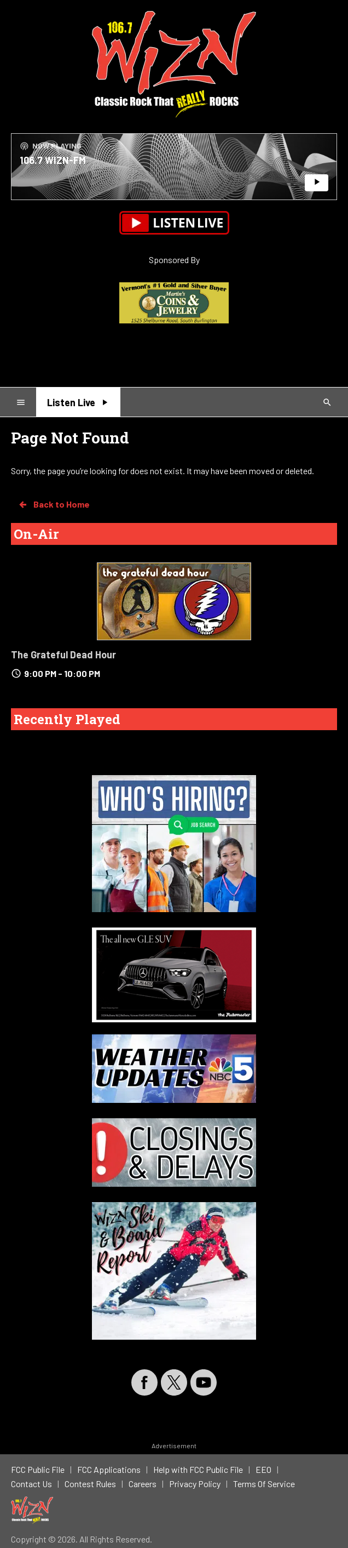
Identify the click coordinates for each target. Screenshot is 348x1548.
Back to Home (54, 504)
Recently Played (67, 719)
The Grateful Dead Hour (63, 654)
